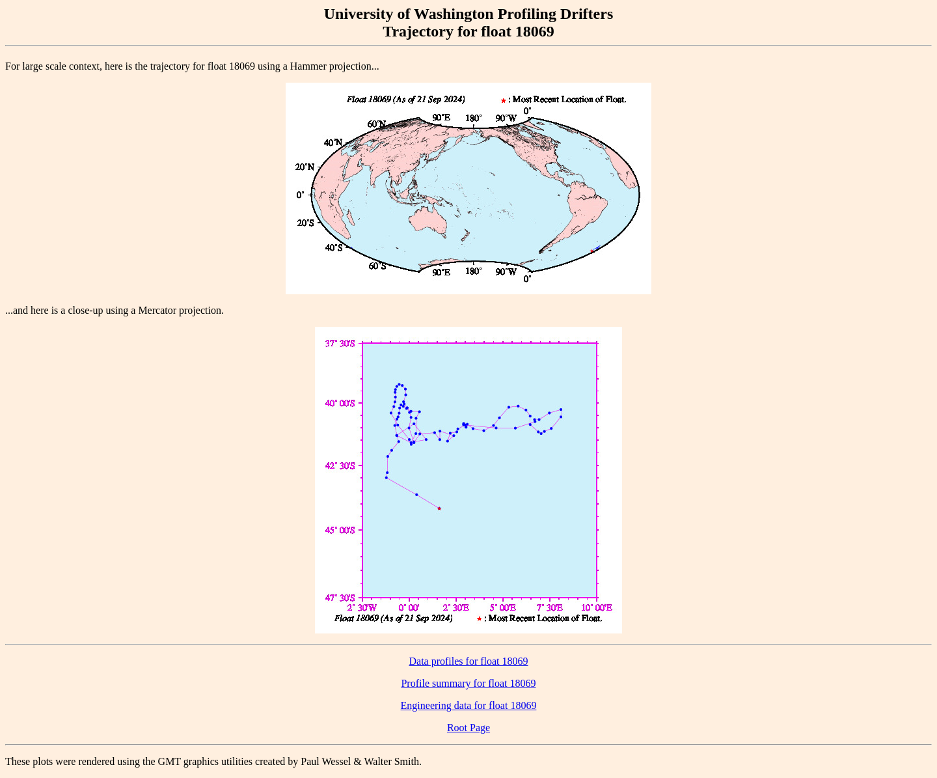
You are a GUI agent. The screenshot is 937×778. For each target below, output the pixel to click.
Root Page (468, 727)
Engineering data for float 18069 (469, 705)
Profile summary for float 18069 (468, 683)
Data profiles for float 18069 (468, 661)
